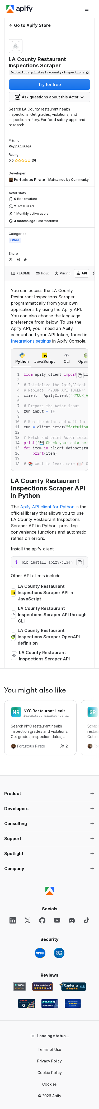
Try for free (49, 84)
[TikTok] (86, 920)
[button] (49, 793)
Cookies (49, 1084)
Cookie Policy (49, 1072)
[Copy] (49, 72)
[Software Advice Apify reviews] (42, 986)
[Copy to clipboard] (80, 375)
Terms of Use (49, 1049)
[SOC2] (59, 953)
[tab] (20, 273)
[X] (27, 920)
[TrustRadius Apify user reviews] (49, 1003)
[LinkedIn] (12, 920)
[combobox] (49, 97)
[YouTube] (57, 920)
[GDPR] (40, 953)
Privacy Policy (49, 1061)
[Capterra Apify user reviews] (72, 986)
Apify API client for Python (47, 506)
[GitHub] (42, 920)
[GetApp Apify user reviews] (19, 986)
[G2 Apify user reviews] (26, 1003)
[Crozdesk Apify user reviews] (73, 1003)
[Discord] (72, 920)
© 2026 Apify (49, 1095)
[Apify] (19, 9)
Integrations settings (31, 341)
